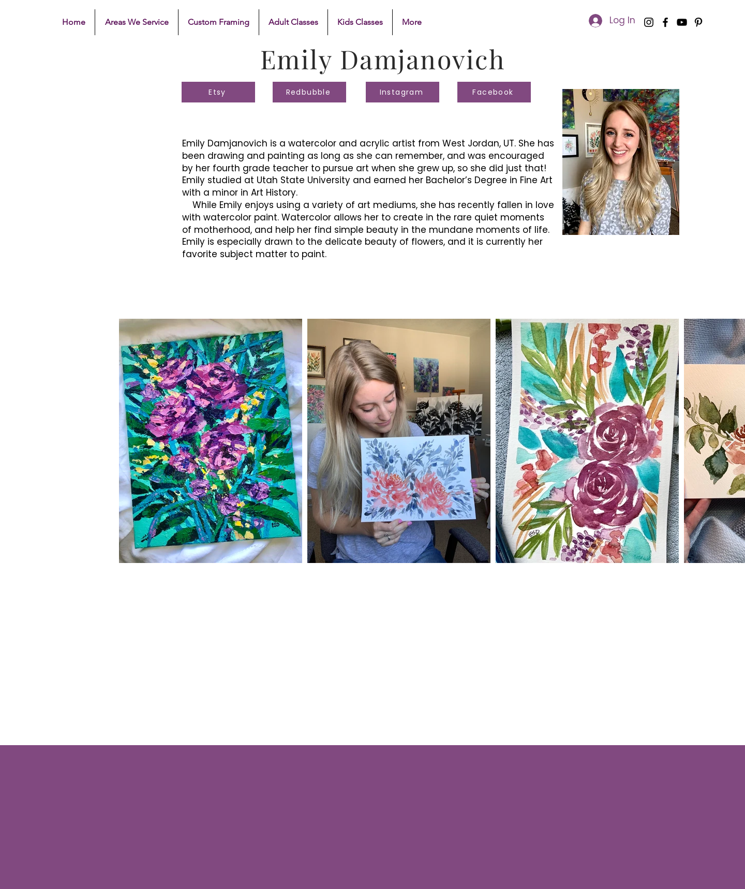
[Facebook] (665, 22)
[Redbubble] (309, 92)
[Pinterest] (698, 22)
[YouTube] (682, 22)
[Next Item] (730, 441)
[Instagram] (649, 22)
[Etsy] (218, 92)
